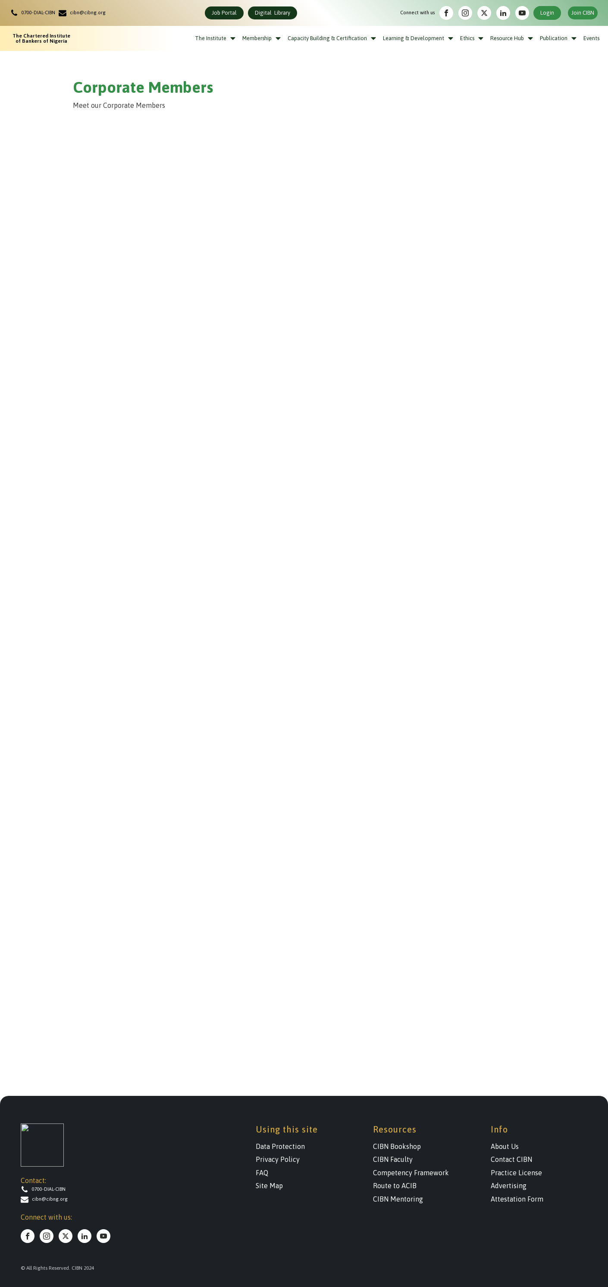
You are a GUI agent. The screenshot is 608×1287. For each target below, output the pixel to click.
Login (547, 12)
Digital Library (272, 12)
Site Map (269, 1185)
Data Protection (280, 1146)
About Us (505, 1146)
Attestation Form (517, 1199)
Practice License (516, 1173)
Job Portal (224, 12)
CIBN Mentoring (398, 1199)
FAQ (262, 1173)
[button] (34, 13)
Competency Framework (411, 1173)
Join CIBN (582, 12)
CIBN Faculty (393, 1159)
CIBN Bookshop (397, 1146)
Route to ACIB (395, 1185)
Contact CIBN (511, 1159)
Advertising (509, 1185)
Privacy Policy (278, 1159)
